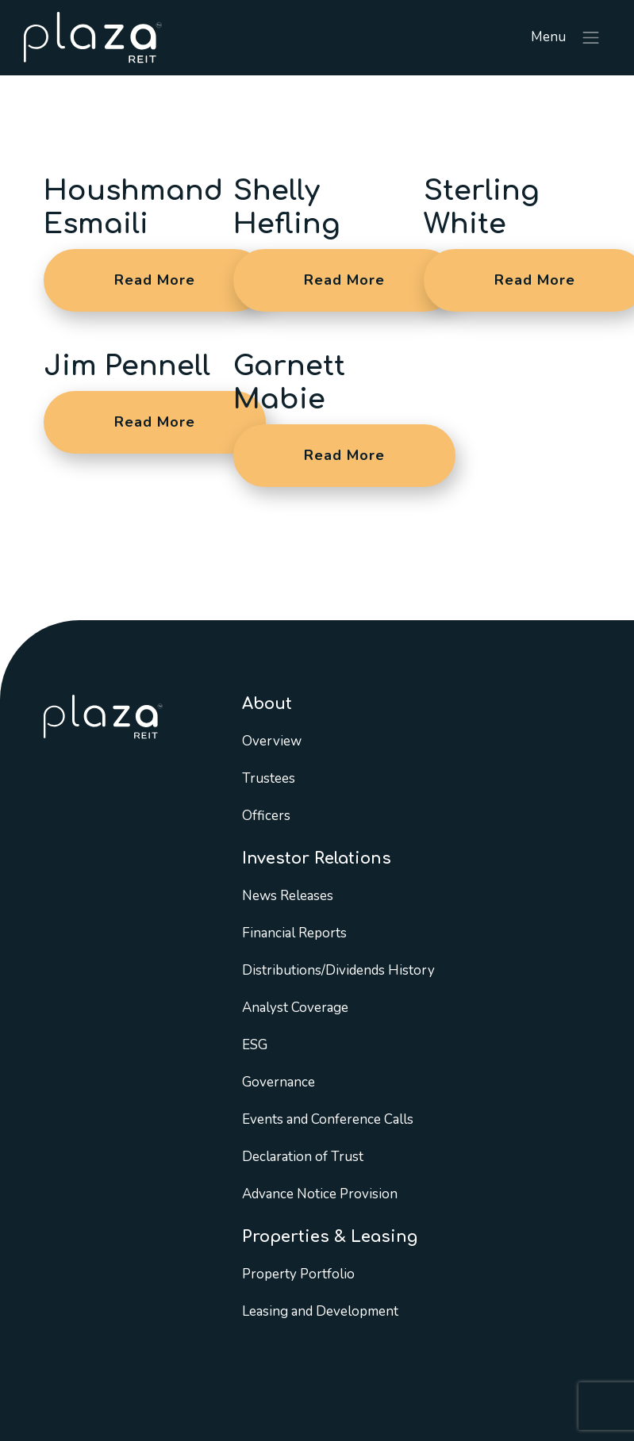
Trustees (268, 778)
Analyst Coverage (295, 1007)
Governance (278, 1082)
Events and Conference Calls (327, 1119)
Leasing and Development (320, 1311)
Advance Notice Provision (320, 1194)
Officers (266, 816)
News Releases (287, 896)
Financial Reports (294, 933)
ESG (254, 1045)
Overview (272, 741)
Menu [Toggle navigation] (566, 38)
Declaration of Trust (302, 1157)
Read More (154, 279)
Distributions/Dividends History (338, 970)
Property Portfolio (298, 1274)
